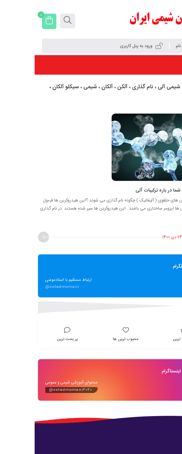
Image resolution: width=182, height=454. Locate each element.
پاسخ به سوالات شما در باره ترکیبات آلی (140, 190)
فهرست (162, 64)
